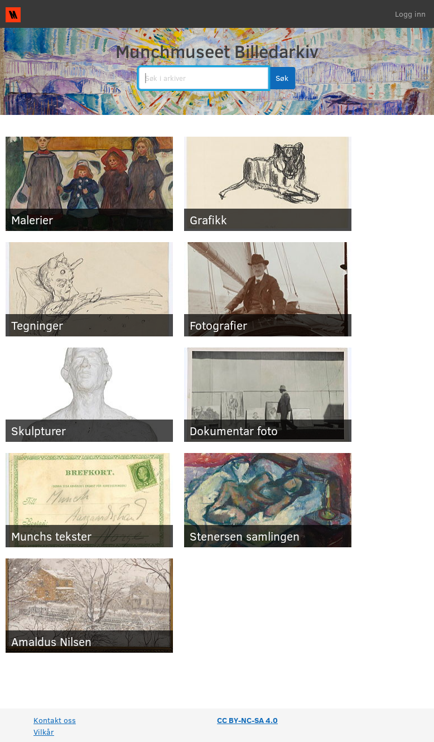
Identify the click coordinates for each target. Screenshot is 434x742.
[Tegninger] (89, 289)
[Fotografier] (267, 289)
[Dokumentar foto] (267, 395)
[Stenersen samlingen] (267, 500)
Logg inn (410, 13)
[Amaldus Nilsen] (89, 605)
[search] (203, 78)
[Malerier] (89, 184)
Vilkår (43, 731)
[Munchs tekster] (89, 500)
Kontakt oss (54, 720)
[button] (282, 78)
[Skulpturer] (89, 395)
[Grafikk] (267, 184)
